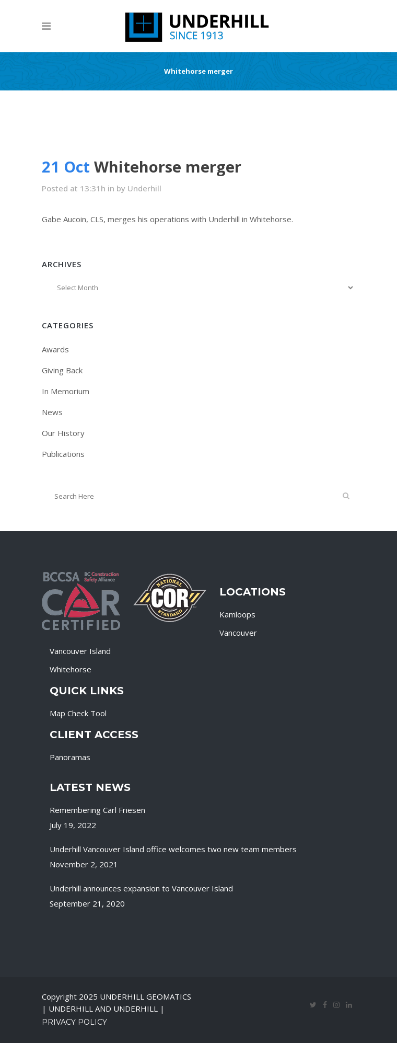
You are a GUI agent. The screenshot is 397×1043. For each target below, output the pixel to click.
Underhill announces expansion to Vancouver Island (141, 888)
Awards (55, 349)
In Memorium (65, 391)
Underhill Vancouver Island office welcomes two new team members (173, 849)
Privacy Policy (74, 1022)
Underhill (144, 188)
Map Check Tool (78, 713)
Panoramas (70, 757)
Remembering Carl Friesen (97, 810)
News (52, 412)
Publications (63, 454)
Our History (63, 433)
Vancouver (238, 632)
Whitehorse (70, 669)
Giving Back (62, 370)
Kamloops (237, 614)
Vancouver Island (80, 651)
